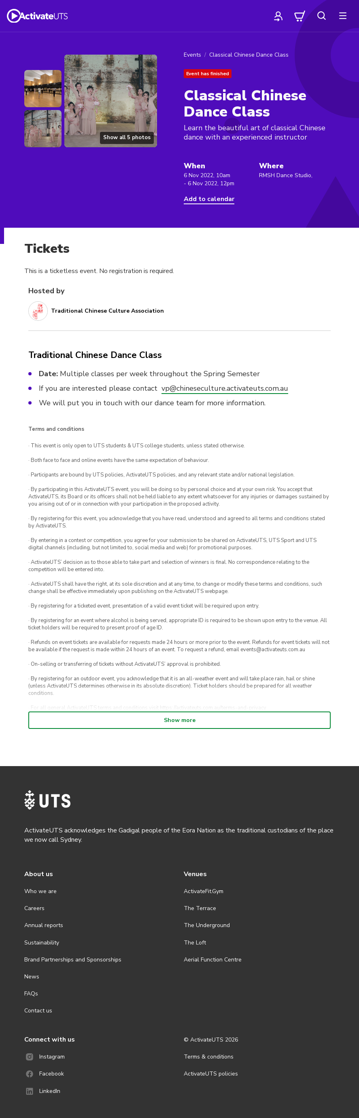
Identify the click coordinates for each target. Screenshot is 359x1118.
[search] (321, 15)
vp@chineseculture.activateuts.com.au (224, 388)
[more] (343, 15)
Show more (179, 720)
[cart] (300, 15)
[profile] (278, 15)
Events (192, 55)
